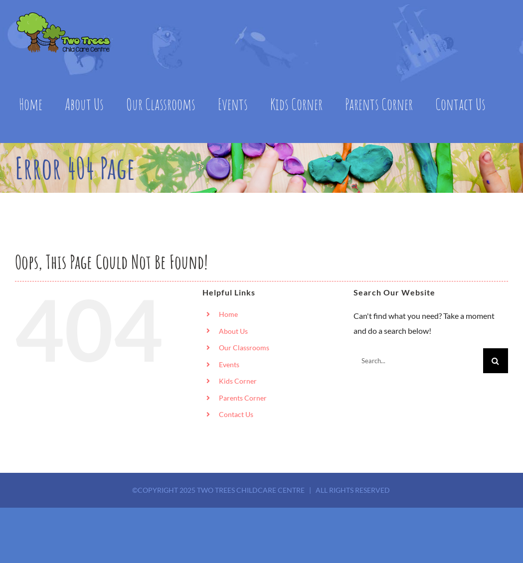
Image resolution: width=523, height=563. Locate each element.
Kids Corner (238, 381)
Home (228, 314)
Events (229, 364)
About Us (233, 331)
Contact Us (236, 414)
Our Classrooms (244, 347)
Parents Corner (243, 398)
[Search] (495, 360)
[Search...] (418, 360)
